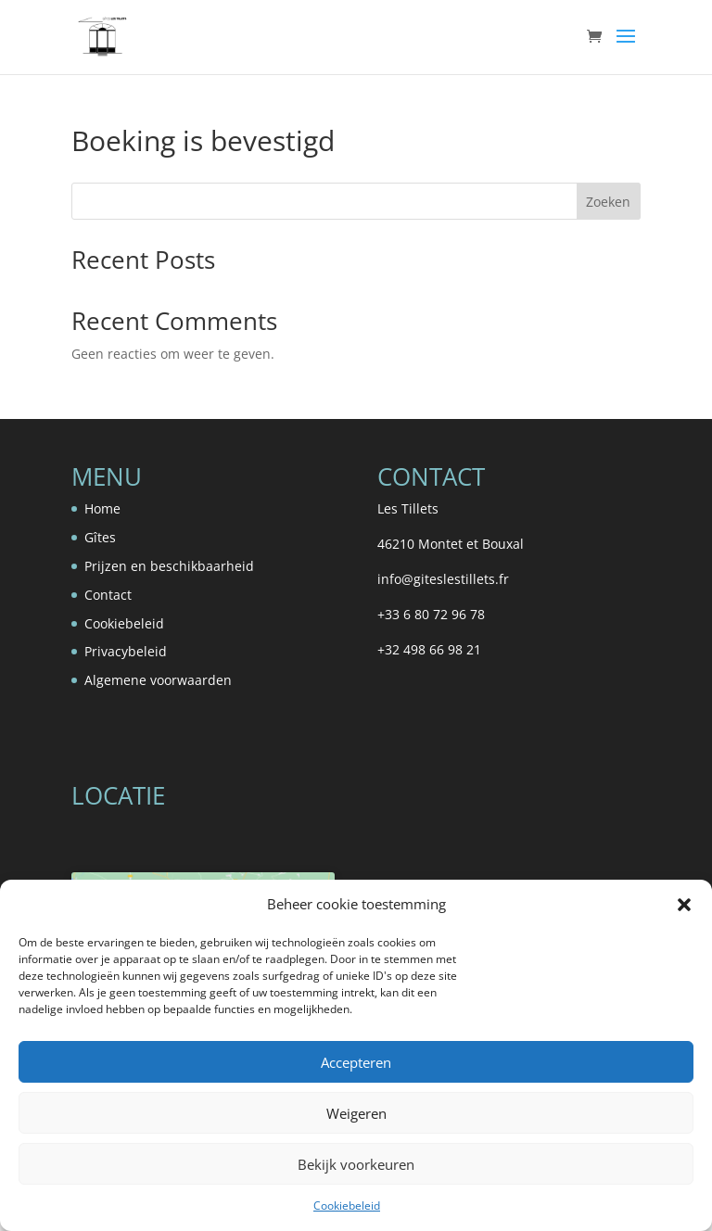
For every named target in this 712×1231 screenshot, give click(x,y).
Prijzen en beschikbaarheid (169, 566)
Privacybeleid (125, 651)
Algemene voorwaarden (158, 680)
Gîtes (100, 537)
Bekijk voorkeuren (356, 1164)
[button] (684, 904)
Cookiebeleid (346, 1205)
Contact (108, 594)
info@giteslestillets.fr (443, 579)
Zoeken (608, 201)
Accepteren (356, 1062)
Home (102, 508)
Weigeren (356, 1113)
